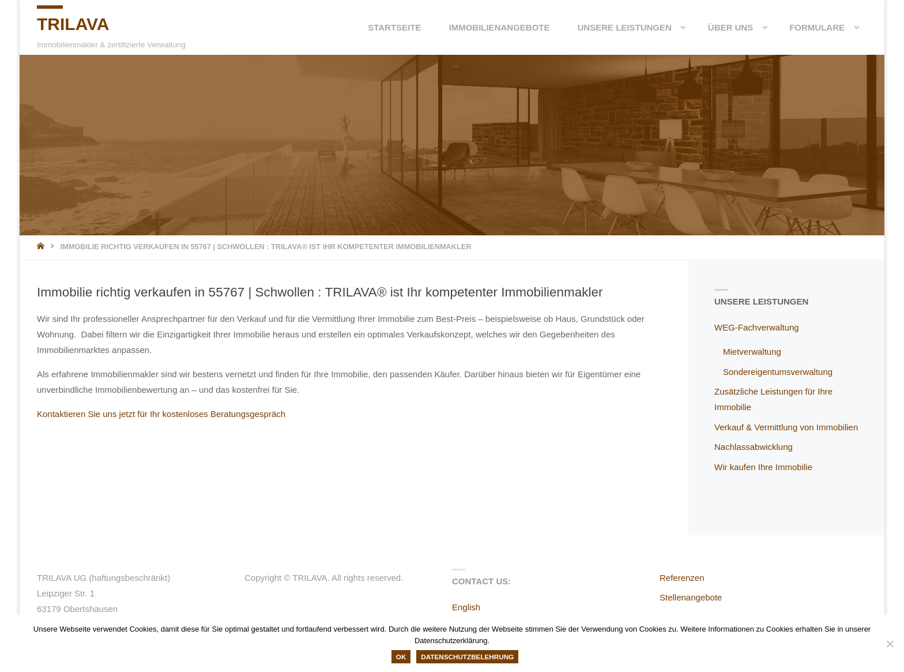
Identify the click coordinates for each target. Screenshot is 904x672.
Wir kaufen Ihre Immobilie (763, 467)
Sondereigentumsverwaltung (778, 372)
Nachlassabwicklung (753, 447)
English (466, 607)
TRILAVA (73, 23)
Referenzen (682, 578)
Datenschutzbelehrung (467, 656)
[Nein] (889, 644)
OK (401, 656)
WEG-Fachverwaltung (756, 327)
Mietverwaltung (752, 351)
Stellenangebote (691, 597)
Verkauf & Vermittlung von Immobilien (786, 427)
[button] (674, 27)
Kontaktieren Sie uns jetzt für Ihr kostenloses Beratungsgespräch (161, 414)
